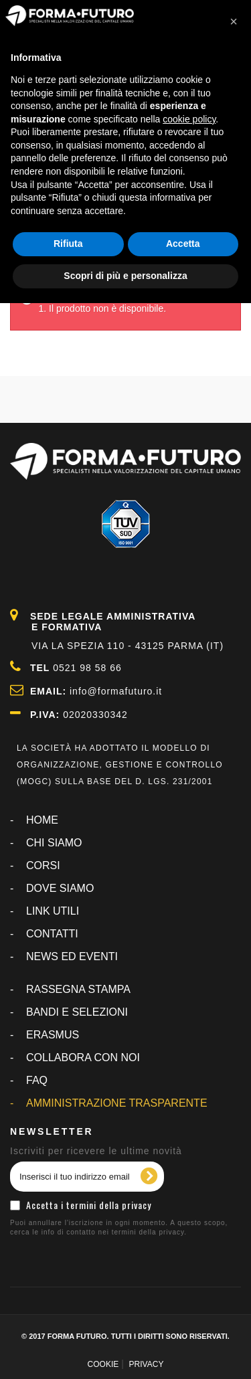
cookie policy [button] (189, 119)
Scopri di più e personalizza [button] (125, 275)
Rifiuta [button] (68, 243)
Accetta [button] (183, 243)
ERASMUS (52, 1034)
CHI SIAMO (54, 842)
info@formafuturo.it (116, 691)
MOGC (34, 781)
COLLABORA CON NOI (83, 1057)
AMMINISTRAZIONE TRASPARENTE (116, 1103)
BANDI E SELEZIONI (77, 1012)
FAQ (37, 1080)
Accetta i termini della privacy (88, 1205)
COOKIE (103, 1364)
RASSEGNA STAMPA (78, 989)
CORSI (43, 865)
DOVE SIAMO (60, 888)
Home (42, 820)
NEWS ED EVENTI (72, 956)
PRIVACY (146, 1364)
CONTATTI (52, 933)
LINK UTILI (52, 911)
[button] (233, 21)
